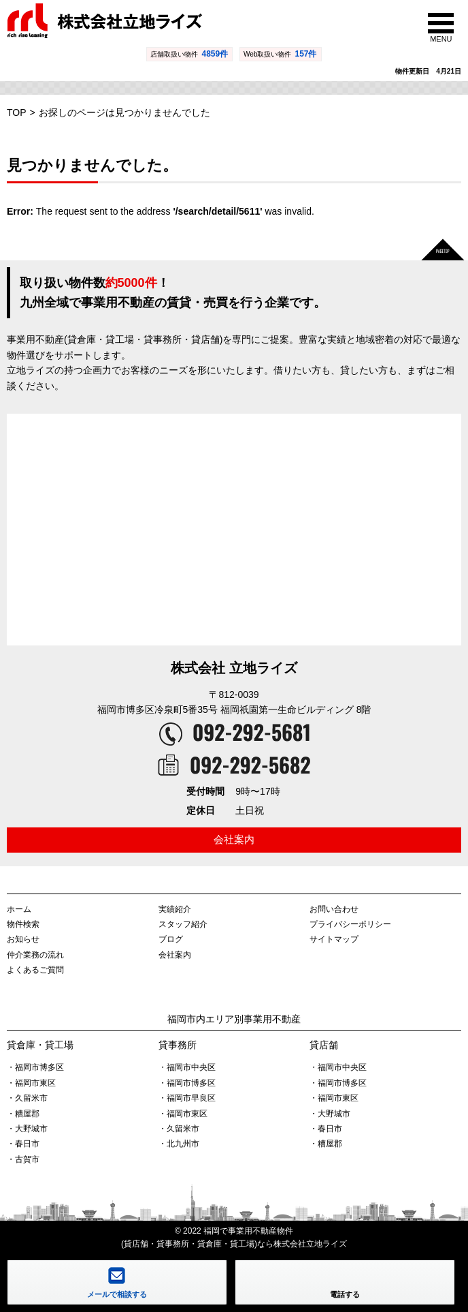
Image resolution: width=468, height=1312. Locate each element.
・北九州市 (178, 1143)
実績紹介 (174, 909)
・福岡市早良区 (187, 1098)
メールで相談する (117, 1294)
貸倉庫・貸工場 (40, 1044)
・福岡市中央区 (187, 1067)
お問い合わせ (334, 909)
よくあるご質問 (35, 970)
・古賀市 (23, 1159)
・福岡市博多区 (35, 1067)
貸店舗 (324, 1044)
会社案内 (234, 839)
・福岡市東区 (31, 1083)
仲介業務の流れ (35, 955)
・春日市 (23, 1143)
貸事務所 (177, 1044)
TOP (17, 112)
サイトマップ (334, 939)
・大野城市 (27, 1128)
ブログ (170, 939)
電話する (345, 1294)
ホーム (19, 909)
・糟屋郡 (23, 1113)
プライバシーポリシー (350, 924)
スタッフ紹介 (182, 924)
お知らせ (23, 939)
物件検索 (23, 924)
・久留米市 (27, 1098)
